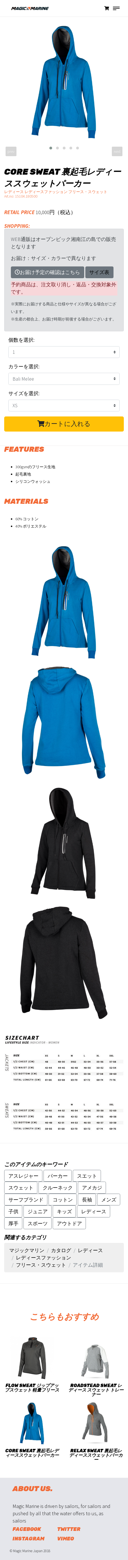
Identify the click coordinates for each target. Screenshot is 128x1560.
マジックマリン (26, 1250)
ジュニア (38, 1211)
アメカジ (92, 1187)
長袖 (87, 1199)
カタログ (61, 1250)
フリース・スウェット (41, 1265)
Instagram (28, 1539)
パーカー (58, 1176)
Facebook (27, 1529)
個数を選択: (21, 340)
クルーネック (58, 1187)
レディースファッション (43, 1257)
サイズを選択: (24, 393)
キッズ (64, 1211)
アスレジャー (23, 1176)
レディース (93, 1211)
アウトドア (69, 1223)
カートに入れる (64, 424)
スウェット (20, 1187)
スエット (87, 1176)
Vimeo (65, 1539)
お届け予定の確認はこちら (47, 272)
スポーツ (38, 1223)
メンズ (108, 1199)
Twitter (68, 1529)
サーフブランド (26, 1199)
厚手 (13, 1223)
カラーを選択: (24, 366)
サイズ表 (99, 272)
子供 (13, 1211)
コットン (63, 1199)
